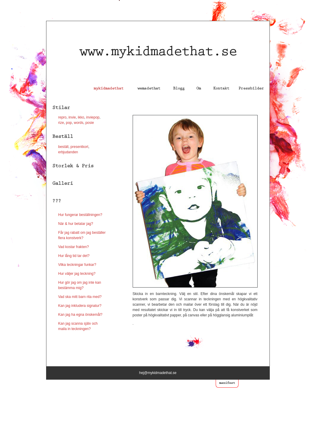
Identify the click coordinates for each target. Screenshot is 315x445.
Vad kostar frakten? (73, 247)
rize (61, 123)
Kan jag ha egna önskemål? (80, 315)
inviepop (93, 117)
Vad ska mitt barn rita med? (80, 297)
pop (69, 123)
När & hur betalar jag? (75, 224)
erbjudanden (68, 152)
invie (72, 117)
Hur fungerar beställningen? (80, 215)
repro (62, 117)
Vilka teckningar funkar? (77, 265)
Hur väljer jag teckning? (76, 274)
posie (89, 123)
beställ (63, 147)
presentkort (79, 147)
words (78, 123)
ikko (81, 117)
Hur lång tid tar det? (74, 256)
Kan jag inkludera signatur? (79, 306)
